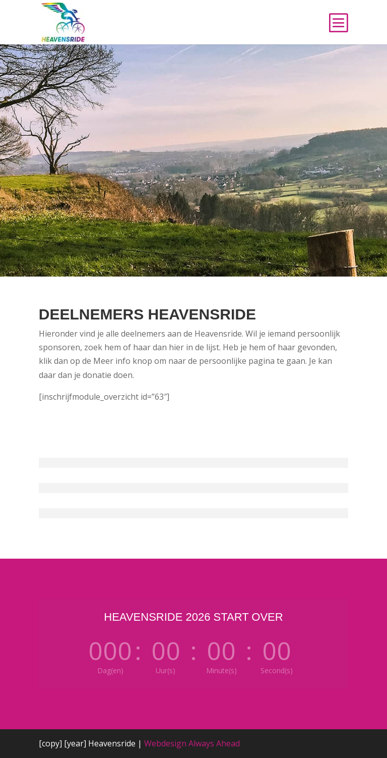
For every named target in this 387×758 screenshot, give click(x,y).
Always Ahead (214, 743)
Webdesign (165, 743)
